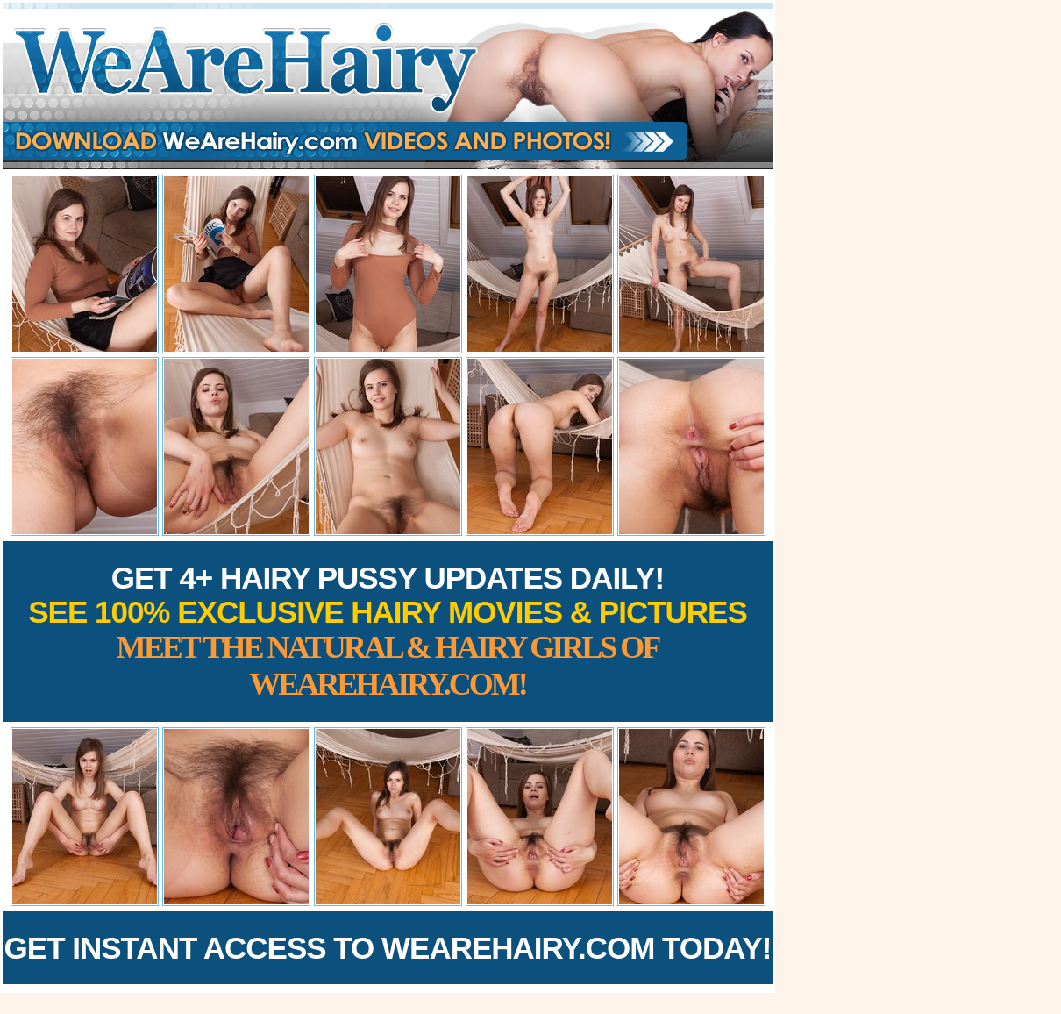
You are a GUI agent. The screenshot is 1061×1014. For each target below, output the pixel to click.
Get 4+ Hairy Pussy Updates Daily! (387, 631)
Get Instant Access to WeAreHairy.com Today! (388, 948)
